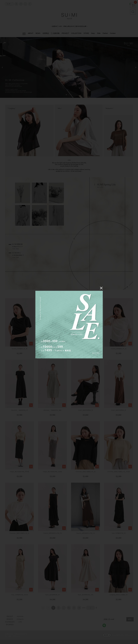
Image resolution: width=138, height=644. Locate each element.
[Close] (101, 288)
